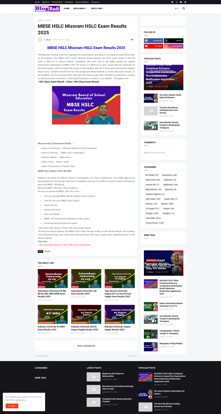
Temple (168, 208)
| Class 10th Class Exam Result (76, 245)
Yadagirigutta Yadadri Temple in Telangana (169, 332)
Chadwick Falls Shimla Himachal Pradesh (117, 400)
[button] (176, 8)
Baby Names (153, 189)
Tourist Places (154, 223)
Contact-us (95, 2)
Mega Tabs (96, 8)
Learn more (21, 400)
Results (48, 20)
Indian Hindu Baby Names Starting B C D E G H (171, 304)
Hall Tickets (153, 199)
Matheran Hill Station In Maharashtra (113, 374)
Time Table (153, 218)
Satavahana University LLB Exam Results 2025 (84, 292)
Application (170, 184)
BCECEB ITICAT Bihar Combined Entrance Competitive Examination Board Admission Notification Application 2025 (171, 287)
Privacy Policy (57, 2)
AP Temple (152, 175)
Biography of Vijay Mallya (171, 343)
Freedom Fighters (155, 194)
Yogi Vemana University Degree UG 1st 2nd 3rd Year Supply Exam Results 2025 (118, 294)
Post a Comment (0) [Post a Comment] (86, 346)
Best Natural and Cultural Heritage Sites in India (117, 387)
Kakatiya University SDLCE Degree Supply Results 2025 (84, 328)
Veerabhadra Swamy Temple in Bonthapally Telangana (170, 125)
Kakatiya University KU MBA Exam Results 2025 (51, 328)
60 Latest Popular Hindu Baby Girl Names (170, 96)
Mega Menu (79, 8)
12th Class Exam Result (49, 245)
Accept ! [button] (12, 406)
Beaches (170, 189)
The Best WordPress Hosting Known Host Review (169, 110)
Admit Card (153, 180)
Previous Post (43, 356)
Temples (152, 213)
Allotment (170, 180)
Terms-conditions (82, 2)
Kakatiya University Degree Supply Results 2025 (118, 328)
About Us (45, 2)
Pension (151, 203)
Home (37, 2)
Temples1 (168, 213)
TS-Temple (152, 208)
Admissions (169, 175)
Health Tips (170, 199)
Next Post (131, 356)
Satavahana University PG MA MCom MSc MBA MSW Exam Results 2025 (52, 294)
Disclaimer (69, 2)
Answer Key (152, 184)
